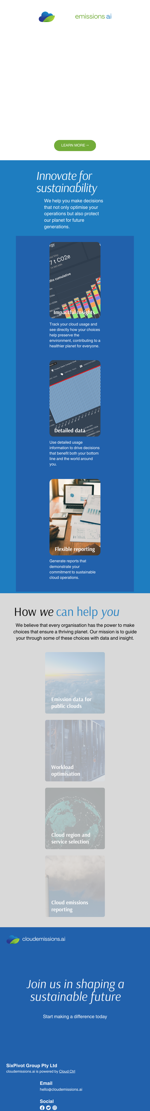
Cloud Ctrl (67, 1071)
